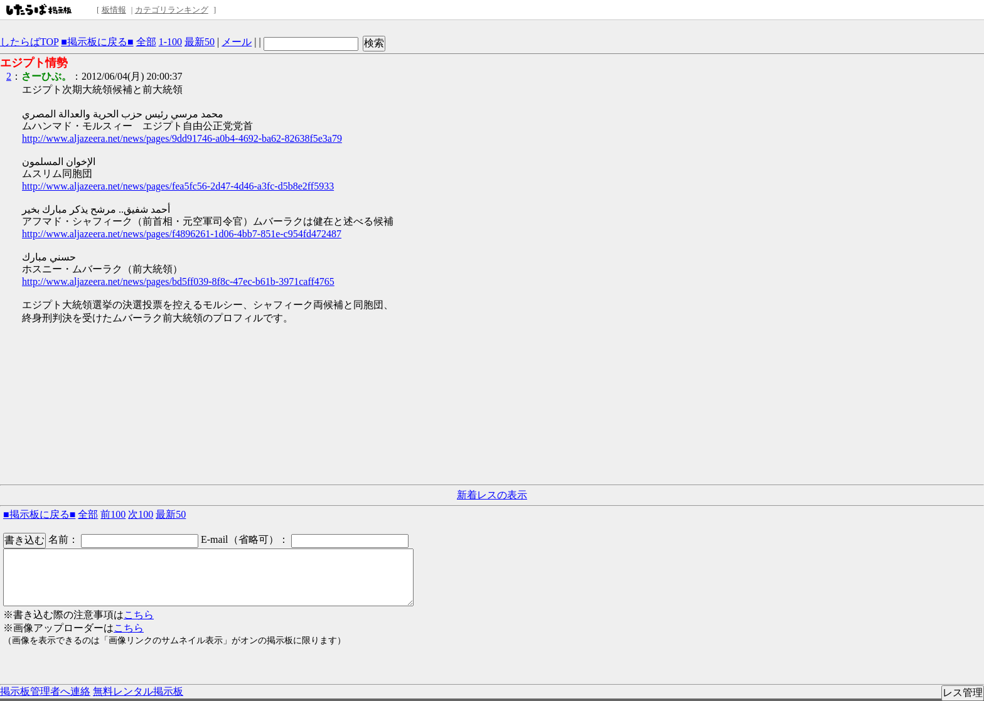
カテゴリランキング (171, 9)
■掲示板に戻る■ (97, 41)
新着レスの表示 (492, 495)
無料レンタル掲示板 (138, 691)
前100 (113, 514)
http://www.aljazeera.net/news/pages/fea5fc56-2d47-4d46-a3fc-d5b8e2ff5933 (178, 186)
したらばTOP (29, 41)
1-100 (170, 41)
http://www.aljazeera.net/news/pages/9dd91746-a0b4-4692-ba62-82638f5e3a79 (182, 138)
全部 (146, 41)
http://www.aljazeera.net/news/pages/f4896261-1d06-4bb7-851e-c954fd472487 (181, 233)
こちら (139, 614)
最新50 (199, 41)
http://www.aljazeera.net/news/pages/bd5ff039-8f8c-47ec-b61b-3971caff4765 (178, 281)
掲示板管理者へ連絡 (45, 691)
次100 (140, 514)
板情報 (114, 9)
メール (237, 41)
